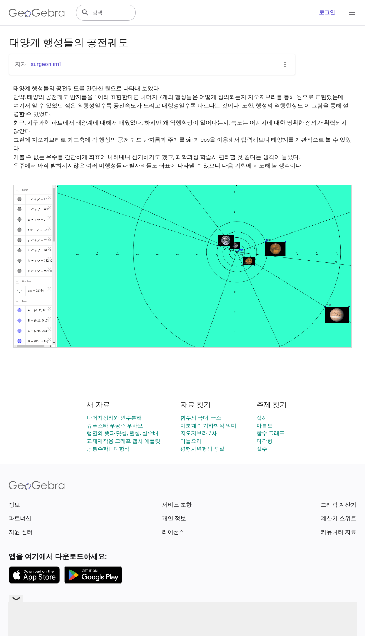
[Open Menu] (352, 13)
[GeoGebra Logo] (37, 13)
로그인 (327, 13)
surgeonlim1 (46, 64)
